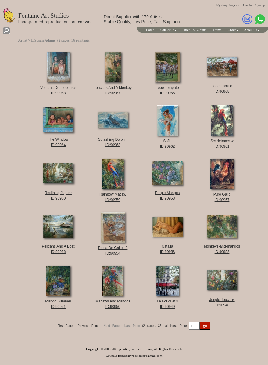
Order (232, 29)
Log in (247, 5)
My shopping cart (227, 5)
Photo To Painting (194, 29)
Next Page (111, 325)
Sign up (260, 5)
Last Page (132, 325)
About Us (250, 29)
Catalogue (167, 29)
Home (150, 29)
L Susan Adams (43, 40)
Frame (217, 29)
